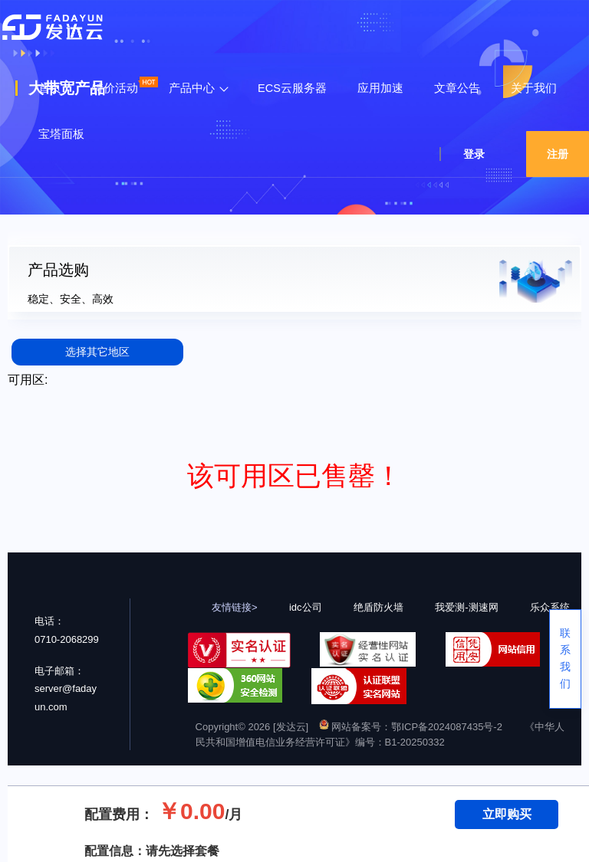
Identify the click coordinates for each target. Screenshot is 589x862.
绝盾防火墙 (378, 607)
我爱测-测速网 (466, 607)
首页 (49, 88)
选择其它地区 (97, 352)
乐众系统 (550, 607)
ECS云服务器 (292, 88)
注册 (557, 154)
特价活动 (115, 88)
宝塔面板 (61, 134)
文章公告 (457, 88)
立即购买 (506, 814)
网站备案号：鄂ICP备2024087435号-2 (410, 727)
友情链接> (235, 607)
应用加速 (380, 88)
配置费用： (118, 814)
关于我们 (534, 88)
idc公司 (305, 607)
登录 (474, 154)
